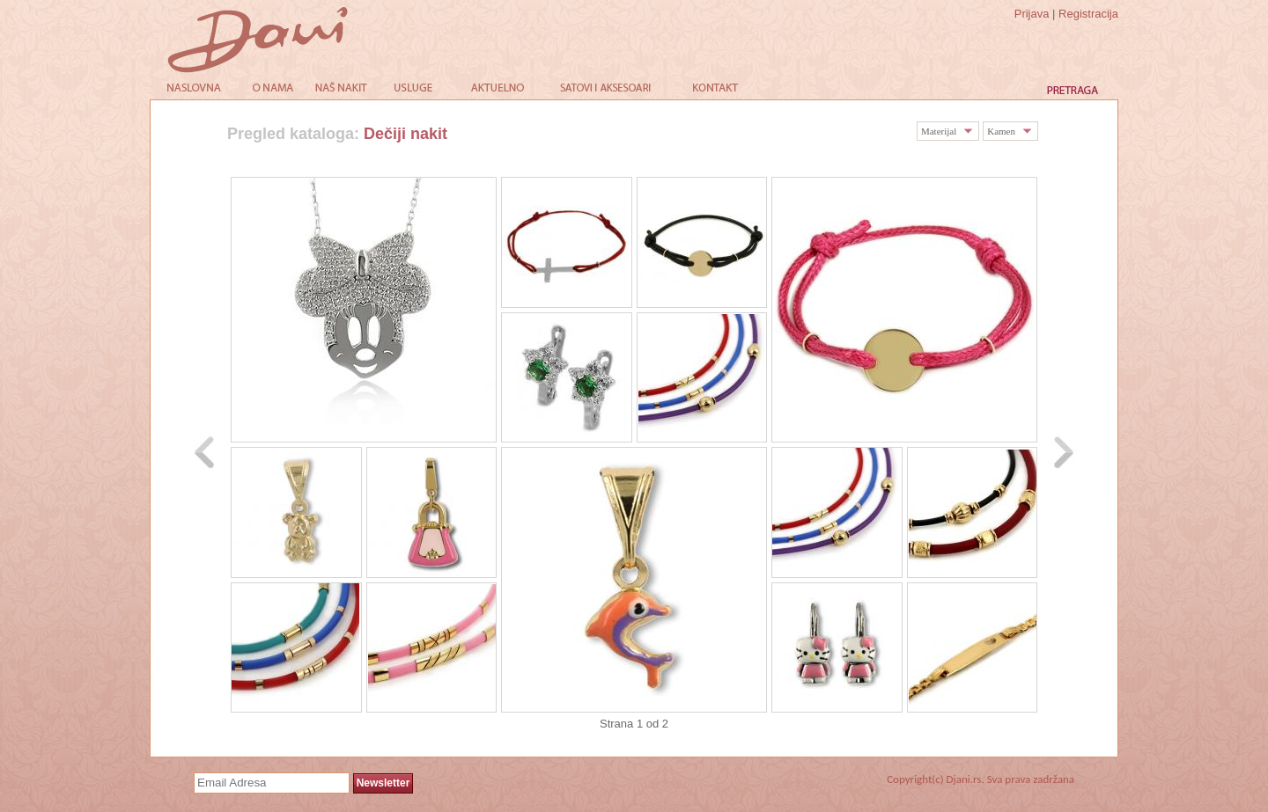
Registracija (1088, 13)
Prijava (1032, 13)
